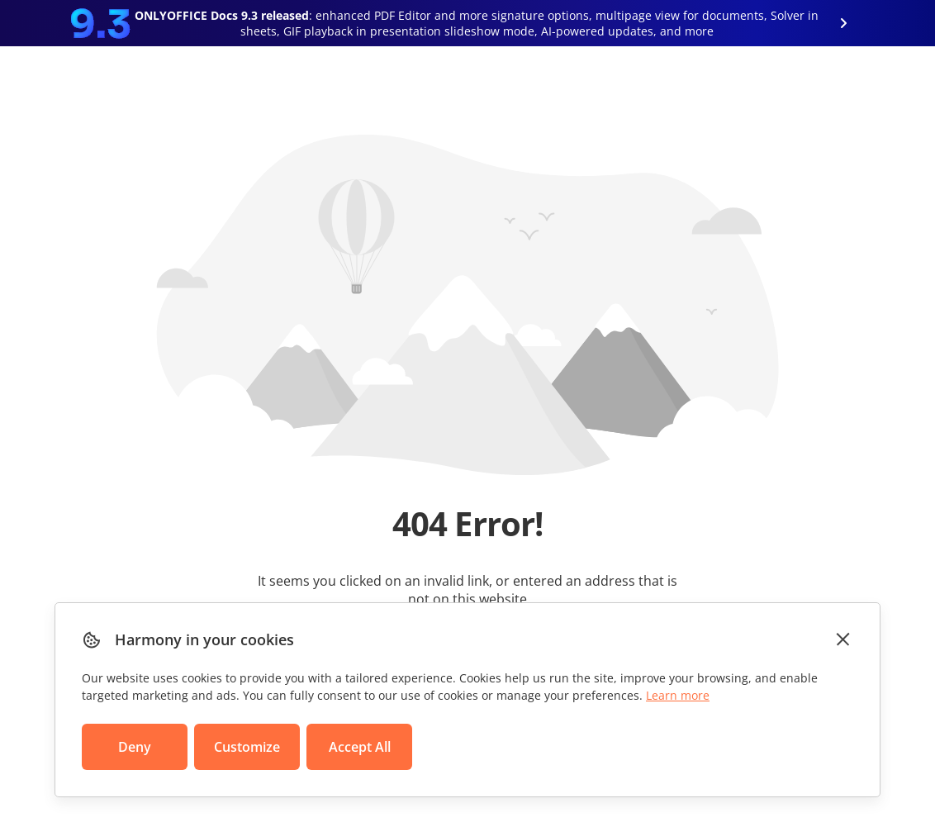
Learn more (678, 695)
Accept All (360, 747)
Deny (134, 747)
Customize (247, 747)
